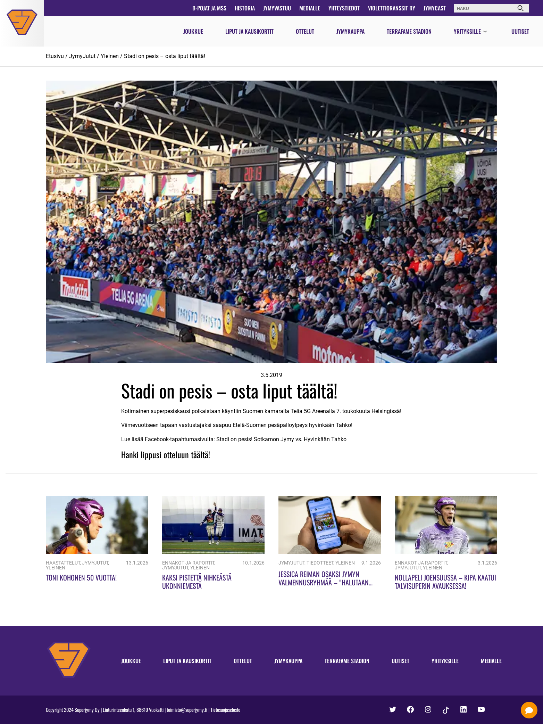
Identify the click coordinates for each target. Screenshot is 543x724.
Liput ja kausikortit (249, 31)
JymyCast (435, 8)
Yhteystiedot (344, 8)
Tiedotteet (320, 563)
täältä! (200, 454)
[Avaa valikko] (485, 31)
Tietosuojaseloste (225, 709)
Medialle (309, 8)
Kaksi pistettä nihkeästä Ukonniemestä (197, 581)
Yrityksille (467, 31)
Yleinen (110, 56)
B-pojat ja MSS (209, 8)
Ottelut (305, 31)
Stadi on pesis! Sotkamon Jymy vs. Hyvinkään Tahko (281, 439)
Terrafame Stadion (409, 31)
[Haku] (520, 8)
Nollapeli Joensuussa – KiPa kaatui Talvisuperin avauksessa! (445, 581)
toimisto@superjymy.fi (187, 709)
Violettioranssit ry (391, 8)
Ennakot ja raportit (188, 563)
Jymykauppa (350, 31)
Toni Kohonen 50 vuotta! (81, 577)
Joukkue (193, 31)
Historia (245, 8)
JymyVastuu (277, 8)
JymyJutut (82, 56)
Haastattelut (63, 563)
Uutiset (520, 31)
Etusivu (55, 56)
